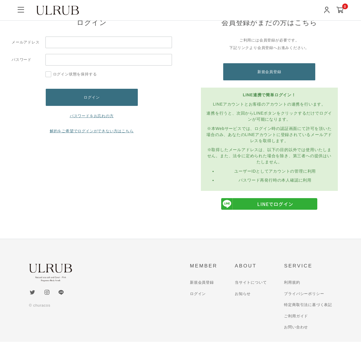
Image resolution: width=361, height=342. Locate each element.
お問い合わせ (296, 327)
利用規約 (292, 283)
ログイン (198, 294)
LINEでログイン (257, 204)
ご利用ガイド (296, 316)
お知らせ (243, 294)
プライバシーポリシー (304, 294)
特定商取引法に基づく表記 (308, 305)
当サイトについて (251, 283)
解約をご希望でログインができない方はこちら (92, 131)
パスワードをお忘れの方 (92, 116)
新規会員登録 (269, 72)
